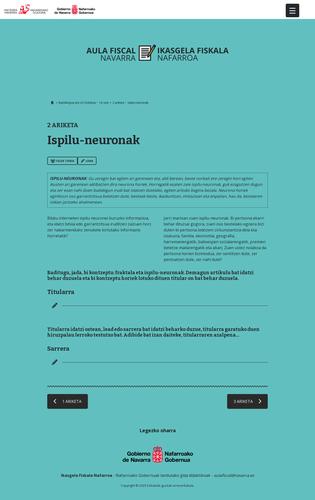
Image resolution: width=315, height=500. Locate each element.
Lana (87, 161)
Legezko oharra (158, 430)
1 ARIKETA (67, 401)
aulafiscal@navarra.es (234, 475)
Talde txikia (62, 161)
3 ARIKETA (247, 401)
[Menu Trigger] (292, 10)
